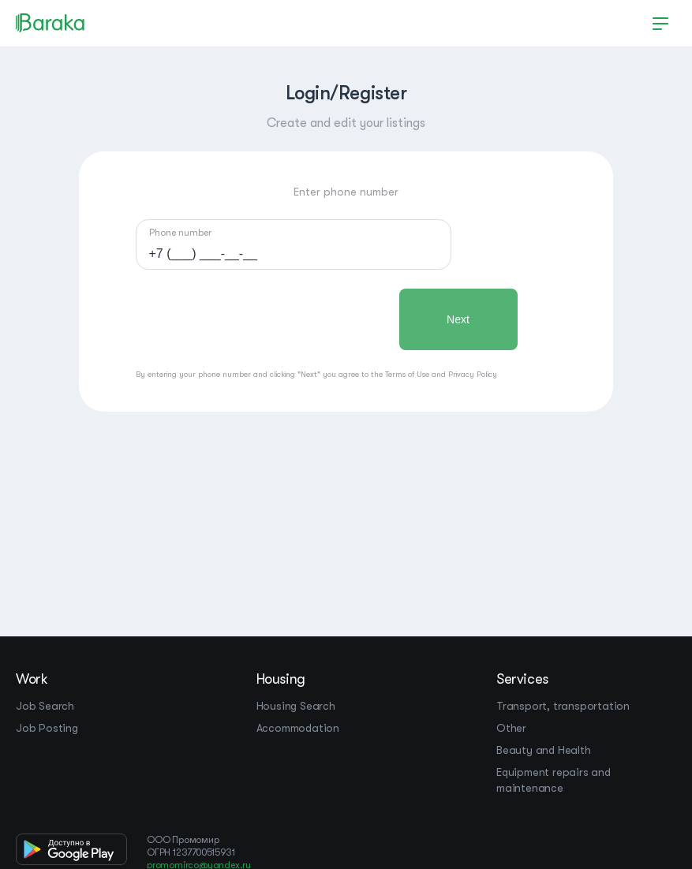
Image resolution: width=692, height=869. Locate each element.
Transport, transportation (563, 705)
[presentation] (256, 319)
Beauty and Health (543, 750)
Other (511, 728)
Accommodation (297, 728)
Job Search (45, 705)
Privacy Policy (472, 374)
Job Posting (47, 728)
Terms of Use (407, 374)
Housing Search (295, 705)
